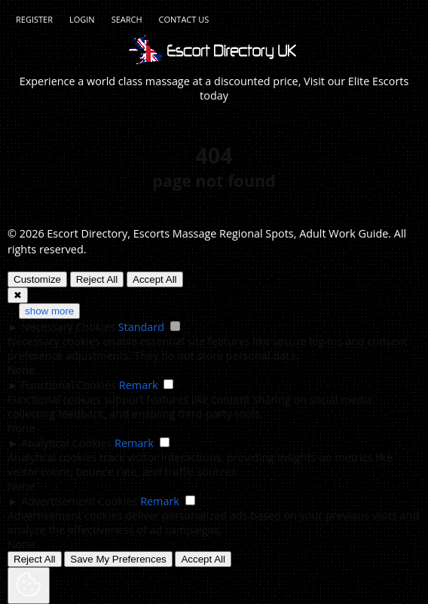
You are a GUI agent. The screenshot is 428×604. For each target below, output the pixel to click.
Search (127, 19)
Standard (141, 327)
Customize (37, 279)
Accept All (155, 279)
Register (34, 19)
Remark (138, 385)
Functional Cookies (68, 385)
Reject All (97, 279)
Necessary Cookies (68, 327)
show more (49, 311)
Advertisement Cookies (79, 501)
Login (82, 19)
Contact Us (184, 19)
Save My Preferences (118, 559)
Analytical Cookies (66, 443)
